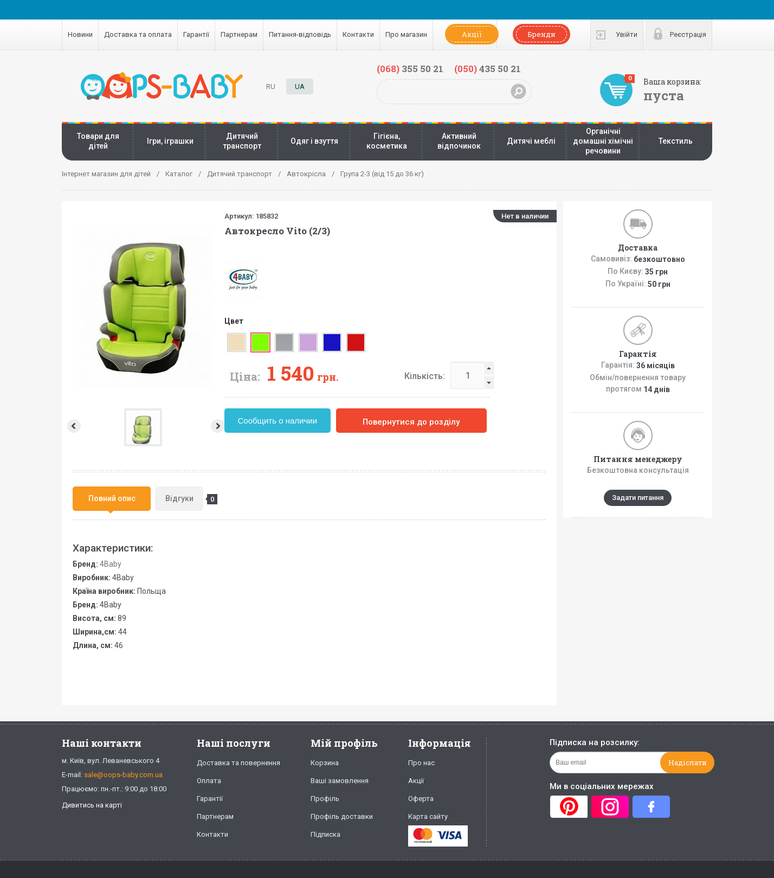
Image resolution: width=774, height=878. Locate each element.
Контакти (358, 34)
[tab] (112, 498)
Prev (72, 426)
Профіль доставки (342, 816)
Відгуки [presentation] (184, 499)
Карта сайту (428, 816)
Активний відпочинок (459, 141)
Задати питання (637, 498)
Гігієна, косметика (386, 141)
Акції (472, 34)
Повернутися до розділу (459, 422)
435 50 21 (487, 68)
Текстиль (676, 141)
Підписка (325, 834)
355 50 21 (410, 68)
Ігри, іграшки (170, 141)
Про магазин (406, 34)
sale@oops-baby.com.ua (123, 775)
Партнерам (239, 34)
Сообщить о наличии (326, 420)
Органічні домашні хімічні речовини (603, 141)
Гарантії (196, 34)
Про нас (421, 763)
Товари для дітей (98, 141)
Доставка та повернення (238, 763)
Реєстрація (688, 34)
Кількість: (473, 376)
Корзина (325, 763)
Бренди (541, 34)
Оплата (209, 781)
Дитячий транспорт (242, 141)
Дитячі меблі (531, 141)
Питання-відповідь (300, 34)
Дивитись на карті (92, 805)
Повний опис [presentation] (112, 498)
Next (267, 426)
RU (270, 86)
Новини (80, 34)
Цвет (282, 321)
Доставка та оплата (138, 34)
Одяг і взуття (314, 141)
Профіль (325, 798)
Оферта (421, 798)
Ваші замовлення (340, 781)
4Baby (110, 564)
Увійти (626, 34)
